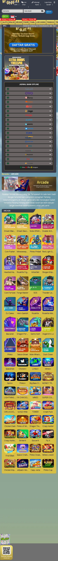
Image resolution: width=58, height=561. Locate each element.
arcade (19, 22)
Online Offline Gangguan (29, 167)
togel (32, 22)
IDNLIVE (11, 22)
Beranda (5, 174)
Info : (5, 26)
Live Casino (40, 22)
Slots (5, 22)
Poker (25, 22)
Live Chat (23, 3)
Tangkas (50, 22)
